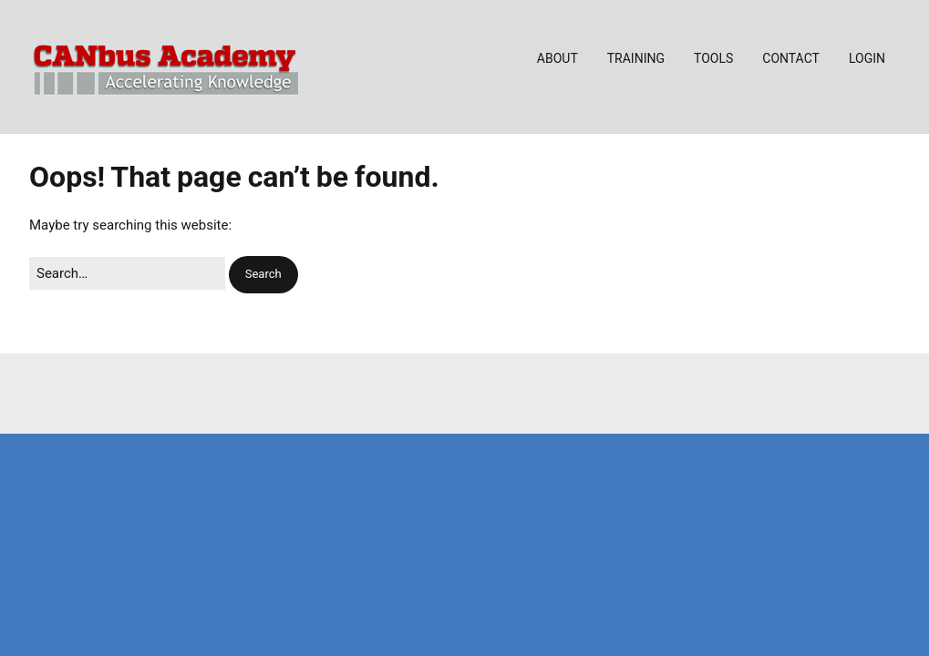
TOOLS (713, 58)
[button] (263, 274)
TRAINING (636, 58)
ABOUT (557, 58)
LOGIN (867, 58)
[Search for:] (127, 273)
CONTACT (791, 58)
